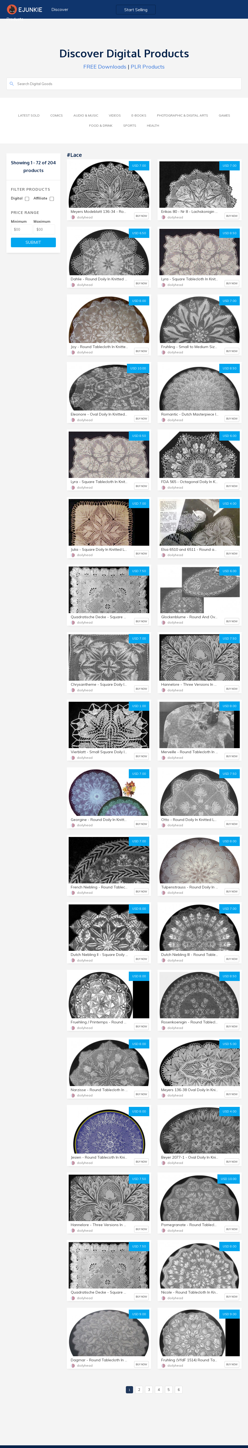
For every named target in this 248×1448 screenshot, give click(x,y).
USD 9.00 (139, 1314)
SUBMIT (33, 242)
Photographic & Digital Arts (182, 115)
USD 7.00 (139, 165)
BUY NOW (141, 215)
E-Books (138, 115)
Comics (56, 115)
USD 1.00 (139, 706)
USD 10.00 (138, 368)
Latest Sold (29, 115)
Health (153, 125)
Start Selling (135, 9)
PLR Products (148, 66)
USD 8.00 (139, 301)
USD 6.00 (229, 436)
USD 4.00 (229, 503)
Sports (129, 125)
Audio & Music (85, 115)
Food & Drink (101, 125)
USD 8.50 (229, 233)
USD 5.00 (229, 1044)
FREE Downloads (104, 66)
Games (224, 115)
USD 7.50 (139, 571)
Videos (115, 115)
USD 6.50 (139, 233)
